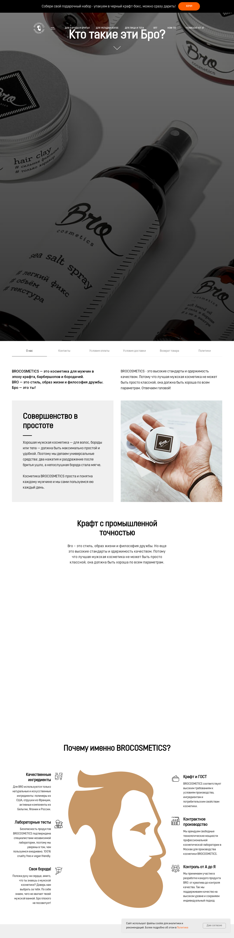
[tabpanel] (117, 374)
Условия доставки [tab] (134, 351)
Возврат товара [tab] (169, 351)
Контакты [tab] (64, 351)
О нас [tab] (29, 351)
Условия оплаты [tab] (99, 351)
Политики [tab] (204, 351)
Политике (182, 927)
